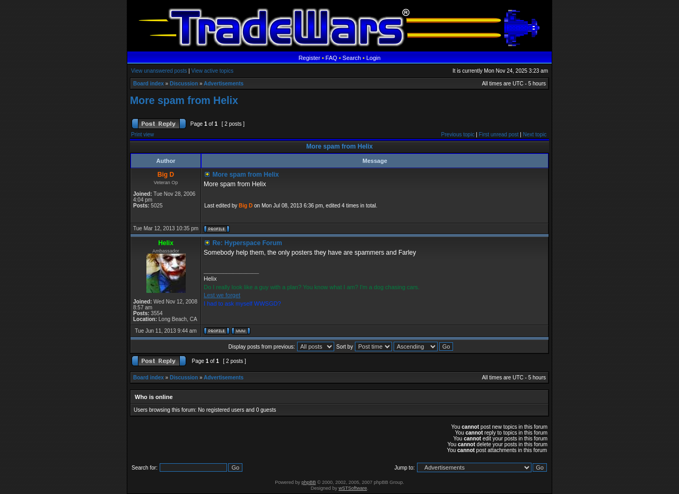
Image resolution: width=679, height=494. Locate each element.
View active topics (212, 71)
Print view (142, 134)
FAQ (331, 58)
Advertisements (223, 83)
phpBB (308, 482)
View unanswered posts (159, 71)
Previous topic (458, 134)
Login (373, 58)
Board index (148, 83)
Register (309, 58)
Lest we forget (222, 295)
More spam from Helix (184, 100)
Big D (246, 206)
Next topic (534, 134)
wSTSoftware (352, 488)
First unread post (499, 134)
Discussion (184, 83)
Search (352, 58)
